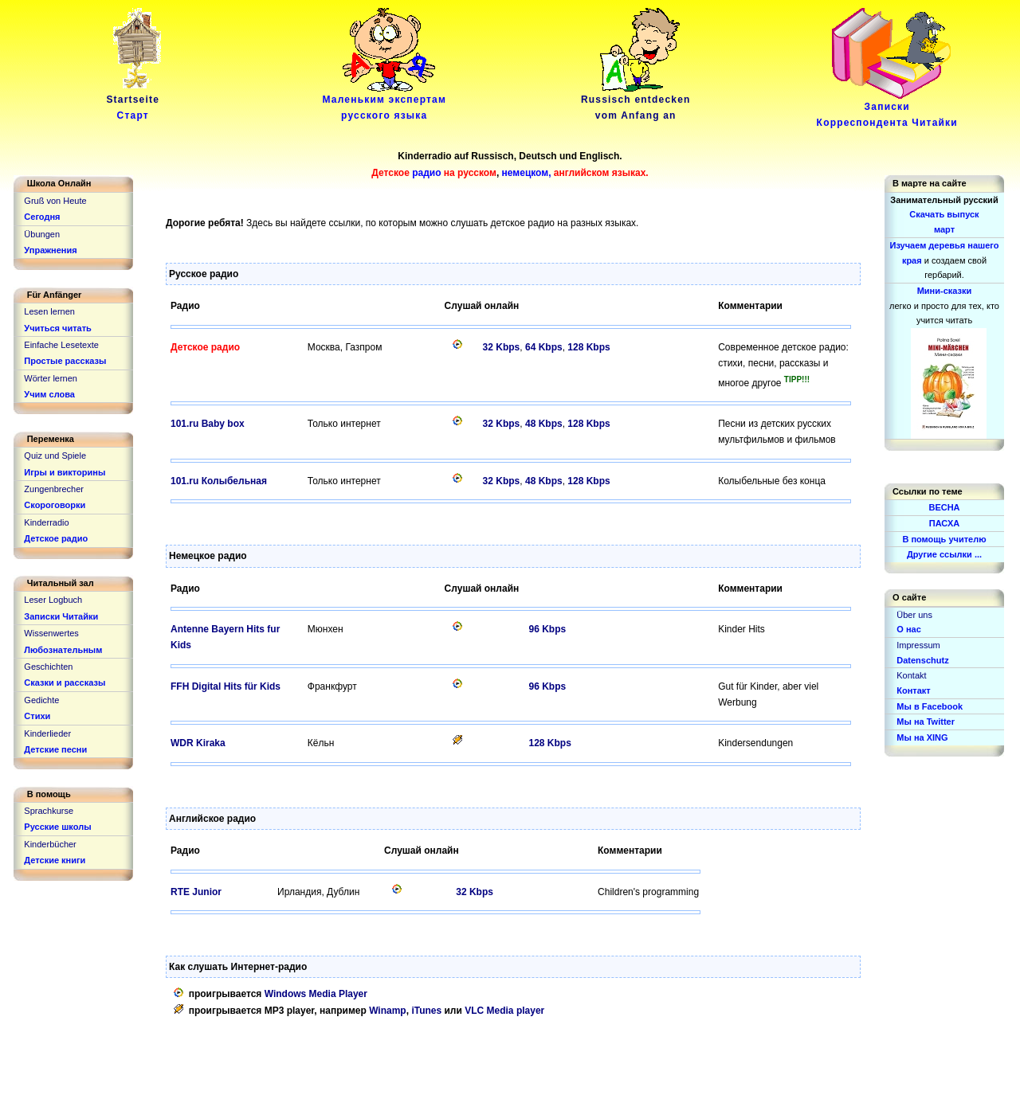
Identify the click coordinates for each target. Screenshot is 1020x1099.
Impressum (918, 645)
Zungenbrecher (54, 489)
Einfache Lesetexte (61, 345)
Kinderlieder (47, 733)
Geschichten (48, 666)
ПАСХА (944, 523)
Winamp (387, 1010)
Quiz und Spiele (55, 455)
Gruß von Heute (55, 200)
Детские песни (55, 749)
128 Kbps (588, 347)
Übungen (42, 234)
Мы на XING (921, 737)
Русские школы (57, 826)
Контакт (913, 690)
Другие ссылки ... (944, 554)
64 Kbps (544, 347)
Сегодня (42, 216)
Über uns (914, 615)
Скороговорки (54, 505)
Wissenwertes (51, 633)
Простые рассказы (65, 361)
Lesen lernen (49, 311)
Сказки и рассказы (64, 682)
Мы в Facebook (929, 706)
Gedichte (41, 700)
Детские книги (54, 860)
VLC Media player (504, 1010)
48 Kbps (544, 423)
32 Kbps (501, 347)
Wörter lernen (50, 378)
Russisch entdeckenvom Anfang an (636, 102)
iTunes (426, 1010)
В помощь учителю (944, 539)
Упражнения (50, 250)
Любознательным (63, 650)
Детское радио (56, 538)
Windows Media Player (316, 993)
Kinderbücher (50, 844)
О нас (908, 629)
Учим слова (49, 394)
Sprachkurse (48, 810)
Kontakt (911, 675)
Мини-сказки (944, 290)
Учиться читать (58, 328)
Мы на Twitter (925, 721)
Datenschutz (922, 660)
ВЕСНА (943, 507)
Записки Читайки (61, 616)
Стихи (37, 716)
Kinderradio (46, 522)
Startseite (135, 102)
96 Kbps (547, 629)
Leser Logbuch (53, 599)
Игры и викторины (64, 472)
